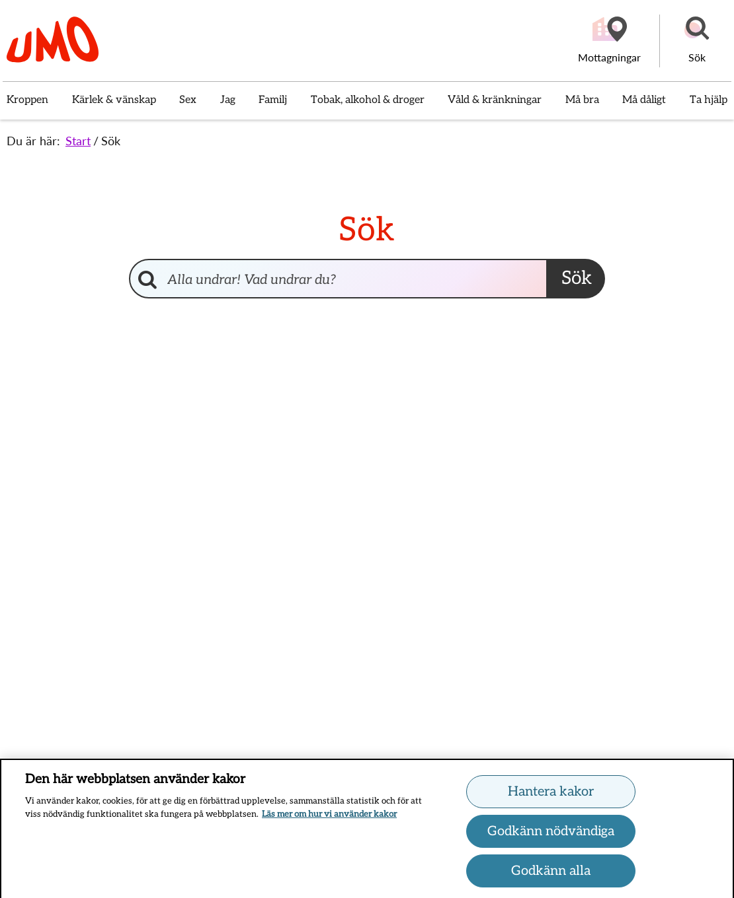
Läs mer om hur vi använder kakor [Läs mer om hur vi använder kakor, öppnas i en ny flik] (329, 817)
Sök (110, 140)
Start (78, 140)
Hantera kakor (551, 795)
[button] (697, 41)
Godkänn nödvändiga (550, 835)
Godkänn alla (551, 874)
